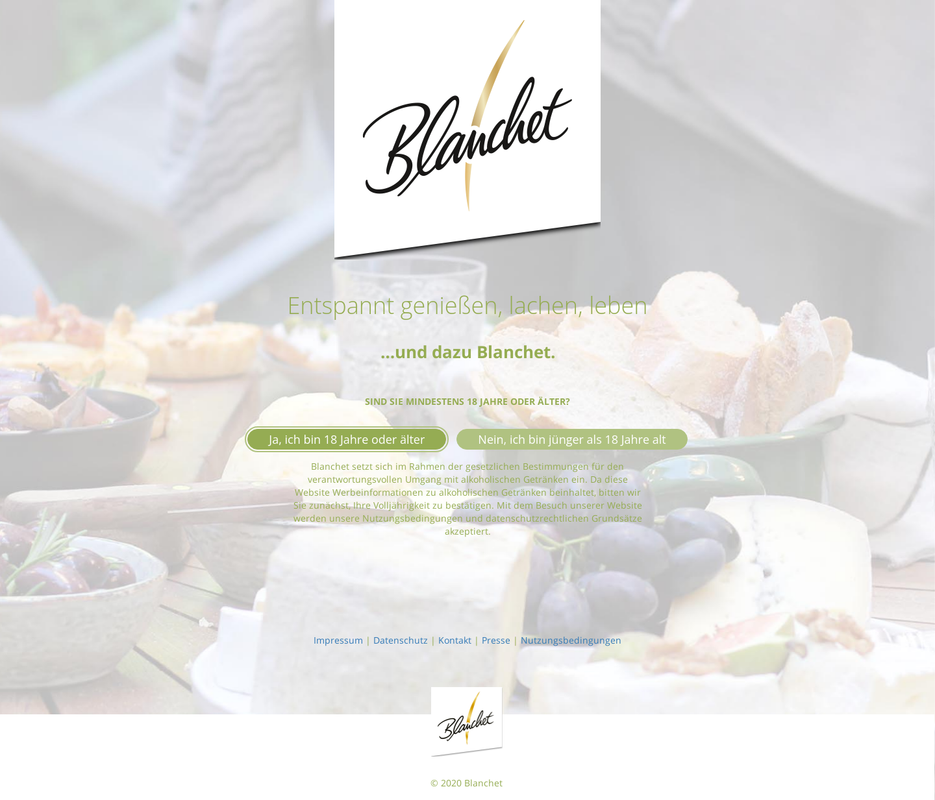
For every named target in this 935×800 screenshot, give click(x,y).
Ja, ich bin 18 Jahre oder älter (347, 439)
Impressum (338, 640)
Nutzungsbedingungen (571, 640)
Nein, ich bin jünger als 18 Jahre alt (572, 439)
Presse (496, 640)
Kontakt (454, 640)
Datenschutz (400, 640)
